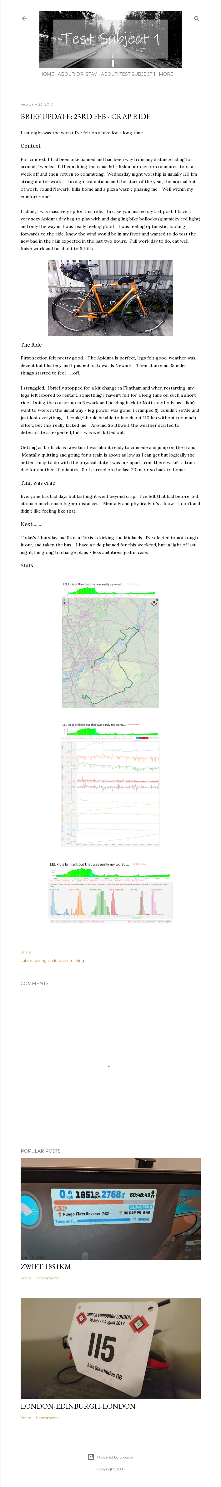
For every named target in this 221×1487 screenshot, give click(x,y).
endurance (58, 960)
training (76, 960)
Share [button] (26, 952)
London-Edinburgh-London (78, 1406)
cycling (40, 960)
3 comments (47, 1278)
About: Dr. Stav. (78, 74)
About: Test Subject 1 (128, 74)
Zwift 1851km (46, 1266)
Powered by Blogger (110, 1457)
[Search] (197, 17)
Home (46, 74)
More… (167, 74)
